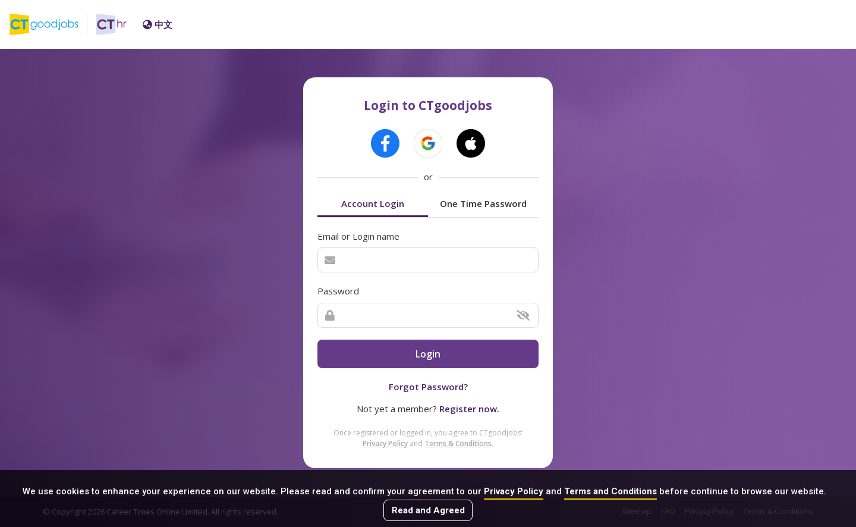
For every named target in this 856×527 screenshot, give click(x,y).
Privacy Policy (513, 491)
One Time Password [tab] (483, 203)
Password (338, 291)
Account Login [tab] (372, 203)
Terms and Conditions (610, 491)
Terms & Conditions (458, 443)
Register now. (469, 409)
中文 (157, 24)
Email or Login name (358, 236)
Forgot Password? (428, 387)
